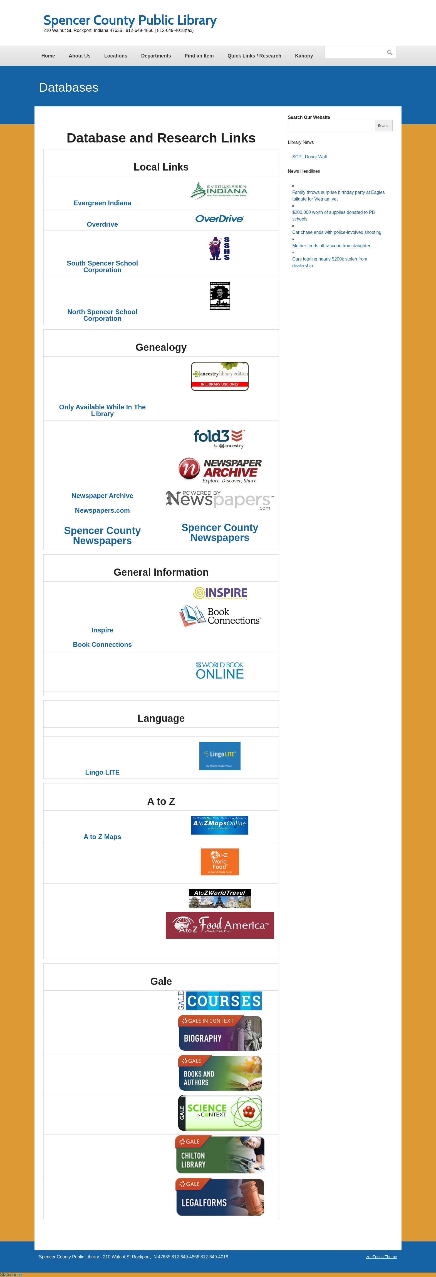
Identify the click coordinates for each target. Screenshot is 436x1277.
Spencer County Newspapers (102, 535)
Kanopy (304, 56)
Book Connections (102, 644)
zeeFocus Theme (381, 1257)
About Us (79, 56)
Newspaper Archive (102, 495)
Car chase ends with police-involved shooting (336, 232)
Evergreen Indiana (102, 203)
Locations (115, 56)
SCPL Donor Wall (309, 156)
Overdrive (102, 224)
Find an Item (199, 56)
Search (384, 126)
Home (48, 56)
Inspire (102, 630)
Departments (156, 56)
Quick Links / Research (254, 56)
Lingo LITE (102, 772)
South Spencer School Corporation (102, 266)
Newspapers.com (102, 510)
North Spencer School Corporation (102, 315)
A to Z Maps (102, 836)
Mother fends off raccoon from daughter (331, 245)
